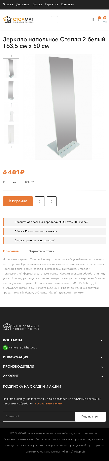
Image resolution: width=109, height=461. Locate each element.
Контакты (67, 4)
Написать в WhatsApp (23, 347)
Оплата (8, 4)
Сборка (37, 4)
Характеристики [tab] (41, 251)
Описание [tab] (10, 251)
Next (11, 56)
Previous (11, 147)
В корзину (18, 201)
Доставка (22, 4)
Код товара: (11, 182)
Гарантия (51, 4)
